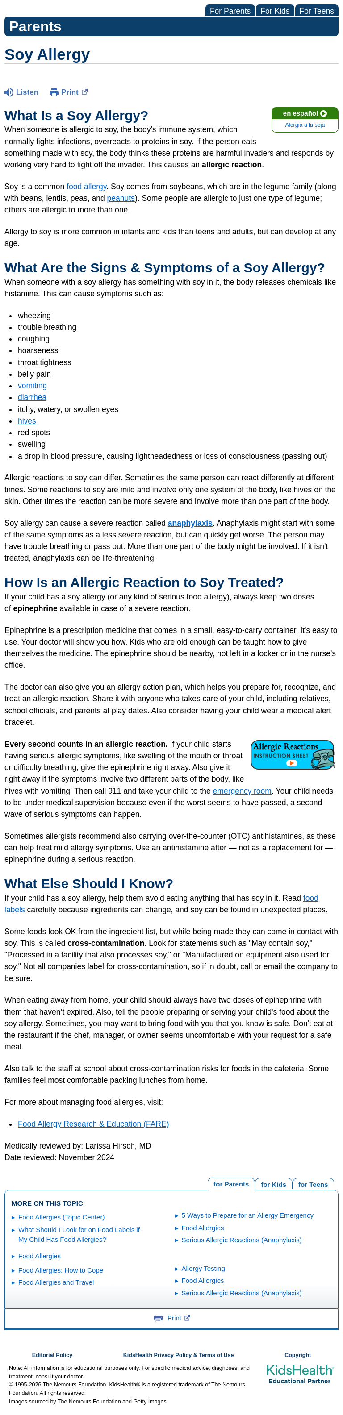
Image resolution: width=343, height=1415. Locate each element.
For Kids (274, 11)
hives (27, 420)
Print (74, 91)
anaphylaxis (190, 523)
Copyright (297, 1355)
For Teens (317, 11)
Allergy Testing (203, 1268)
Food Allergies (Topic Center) (61, 1217)
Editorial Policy (52, 1355)
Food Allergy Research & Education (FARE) (93, 1124)
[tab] (313, 1183)
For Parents (230, 11)
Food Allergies (203, 1228)
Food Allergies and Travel (56, 1282)
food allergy (86, 186)
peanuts (121, 198)
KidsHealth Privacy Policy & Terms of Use (178, 1355)
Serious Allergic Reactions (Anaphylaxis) (242, 1240)
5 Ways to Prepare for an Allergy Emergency (248, 1215)
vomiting (32, 385)
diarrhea (32, 397)
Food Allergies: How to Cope (60, 1270)
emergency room (242, 791)
